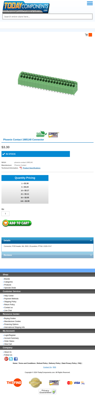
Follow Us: (8, 355)
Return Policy (9, 305)
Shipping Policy (10, 302)
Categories (8, 282)
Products (7, 285)
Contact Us (47, 367)
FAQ (79, 363)
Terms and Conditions (27, 363)
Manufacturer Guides (12, 321)
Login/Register (10, 335)
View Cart (8, 344)
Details (7, 240)
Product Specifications (31, 168)
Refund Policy (42, 363)
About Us (7, 352)
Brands (7, 279)
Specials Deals (10, 288)
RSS (54, 367)
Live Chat (8, 310)
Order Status (9, 341)
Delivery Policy (54, 363)
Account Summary (11, 338)
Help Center (9, 296)
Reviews (8, 255)
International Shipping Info (14, 327)
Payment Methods (11, 299)
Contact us (8, 307)
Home (15, 363)
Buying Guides (10, 318)
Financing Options (11, 324)
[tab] (47, 240)
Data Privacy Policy (69, 363)
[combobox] (47, 16)
